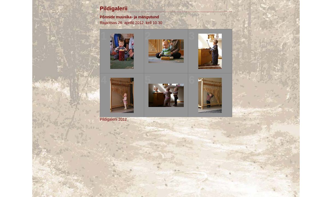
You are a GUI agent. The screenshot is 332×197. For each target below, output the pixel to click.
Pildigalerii (113, 8)
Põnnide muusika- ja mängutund (129, 17)
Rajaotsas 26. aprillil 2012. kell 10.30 (131, 23)
